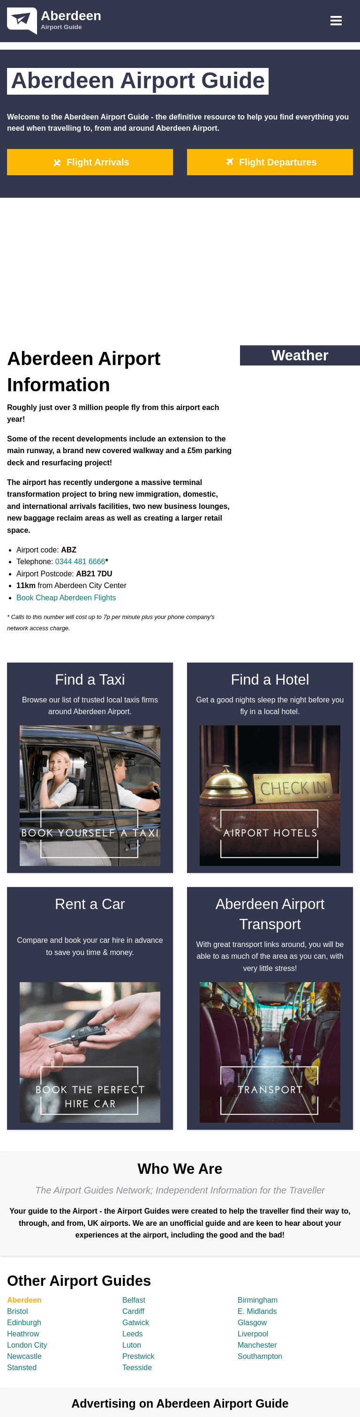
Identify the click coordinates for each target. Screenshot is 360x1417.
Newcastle (24, 1356)
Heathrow (23, 1334)
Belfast (133, 1300)
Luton (131, 1345)
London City (27, 1345)
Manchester (257, 1345)
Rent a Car (90, 904)
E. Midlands (257, 1311)
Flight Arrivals (90, 162)
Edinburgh (24, 1323)
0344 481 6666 (80, 562)
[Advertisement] (180, 268)
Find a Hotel (270, 679)
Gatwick (135, 1323)
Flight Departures (269, 162)
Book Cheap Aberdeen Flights (66, 598)
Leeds (132, 1334)
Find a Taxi (90, 679)
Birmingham (258, 1300)
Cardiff (133, 1311)
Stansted (22, 1368)
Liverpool (253, 1334)
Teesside (137, 1368)
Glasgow (252, 1323)
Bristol (17, 1311)
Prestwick (138, 1356)
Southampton (260, 1356)
